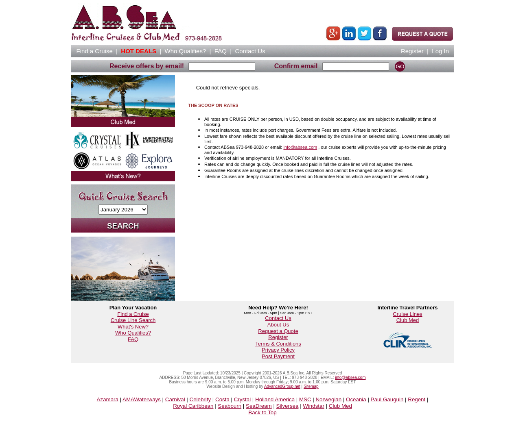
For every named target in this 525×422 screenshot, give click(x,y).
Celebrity (200, 399)
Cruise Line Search (133, 320)
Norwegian (328, 399)
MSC (305, 399)
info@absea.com (300, 147)
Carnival (175, 399)
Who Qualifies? (133, 333)
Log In (440, 51)
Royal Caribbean (193, 406)
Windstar (313, 406)
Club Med (407, 320)
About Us (278, 325)
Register (412, 51)
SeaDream (259, 406)
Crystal (242, 399)
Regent (416, 399)
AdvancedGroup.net (282, 386)
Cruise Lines (407, 314)
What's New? (133, 327)
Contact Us (278, 318)
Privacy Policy (278, 350)
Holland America (275, 399)
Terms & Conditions (278, 344)
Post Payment (278, 356)
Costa (222, 399)
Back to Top (262, 412)
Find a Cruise (133, 314)
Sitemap (311, 386)
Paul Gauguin (387, 399)
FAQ (220, 51)
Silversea (287, 406)
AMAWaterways (141, 399)
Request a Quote (278, 331)
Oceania (356, 399)
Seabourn (229, 406)
